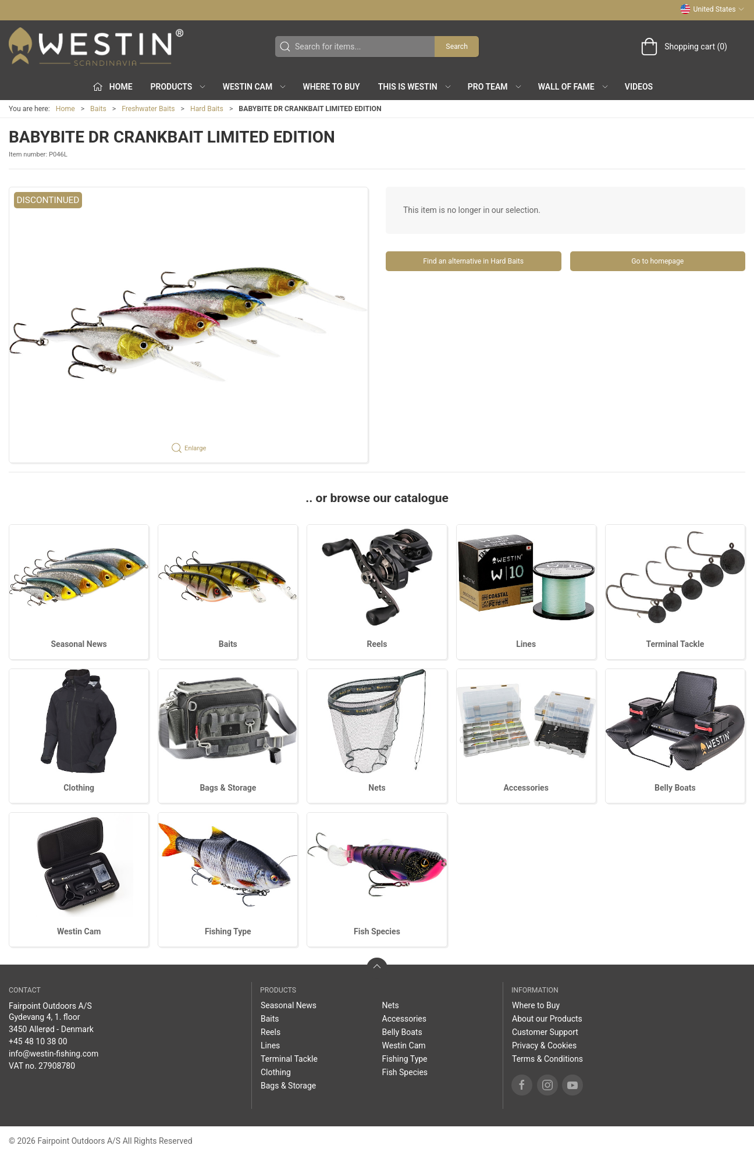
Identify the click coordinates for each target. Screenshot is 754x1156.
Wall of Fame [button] (573, 86)
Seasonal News (78, 644)
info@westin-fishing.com (53, 1053)
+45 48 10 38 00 (38, 1041)
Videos (639, 86)
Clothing (78, 787)
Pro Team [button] (495, 86)
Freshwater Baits (148, 109)
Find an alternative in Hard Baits (473, 261)
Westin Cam (79, 931)
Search (457, 46)
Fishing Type (228, 931)
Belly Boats (675, 787)
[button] (188, 325)
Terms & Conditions (547, 1058)
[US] (96, 46)
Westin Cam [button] (255, 86)
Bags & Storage (228, 787)
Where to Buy (331, 86)
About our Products (547, 1018)
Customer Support (545, 1032)
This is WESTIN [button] (415, 86)
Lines (526, 644)
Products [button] (179, 86)
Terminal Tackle (675, 644)
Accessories (525, 787)
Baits (98, 109)
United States (712, 9)
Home (65, 109)
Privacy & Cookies (544, 1045)
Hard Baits (206, 109)
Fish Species (377, 931)
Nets (376, 787)
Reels (377, 644)
